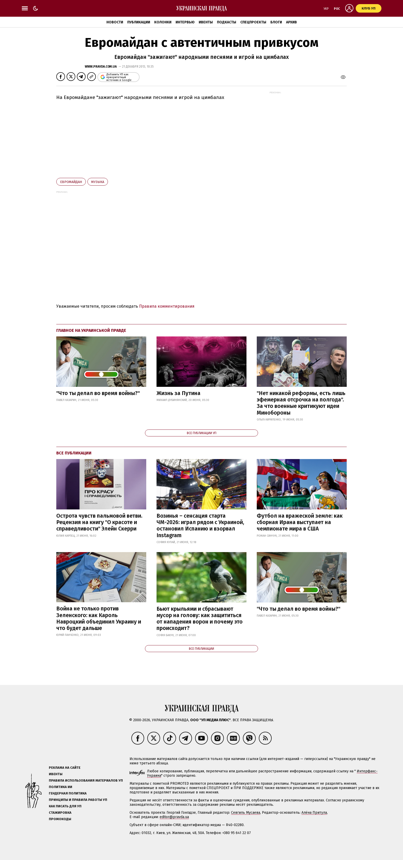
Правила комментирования (167, 306)
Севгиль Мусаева (245, 812)
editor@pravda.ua (174, 817)
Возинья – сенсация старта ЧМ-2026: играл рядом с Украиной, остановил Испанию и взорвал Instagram (200, 526)
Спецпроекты (253, 22)
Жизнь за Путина (178, 393)
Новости (114, 22)
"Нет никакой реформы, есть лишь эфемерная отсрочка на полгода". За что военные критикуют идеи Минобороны (301, 403)
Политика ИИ (60, 787)
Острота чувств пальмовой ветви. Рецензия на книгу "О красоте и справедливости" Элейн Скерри (99, 522)
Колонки (162, 22)
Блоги (276, 22)
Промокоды (60, 819)
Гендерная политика (68, 793)
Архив (291, 22)
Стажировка (60, 813)
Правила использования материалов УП (86, 780)
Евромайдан (71, 182)
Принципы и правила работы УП (78, 800)
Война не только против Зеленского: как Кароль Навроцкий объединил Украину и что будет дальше (98, 618)
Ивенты (206, 22)
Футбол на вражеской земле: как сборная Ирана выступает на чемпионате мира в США (300, 522)
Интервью (185, 22)
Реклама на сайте (64, 768)
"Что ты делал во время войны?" (98, 393)
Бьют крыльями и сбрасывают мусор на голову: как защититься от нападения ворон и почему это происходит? (200, 619)
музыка (97, 182)
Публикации (138, 22)
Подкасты (226, 22)
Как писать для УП (65, 806)
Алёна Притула (314, 812)
